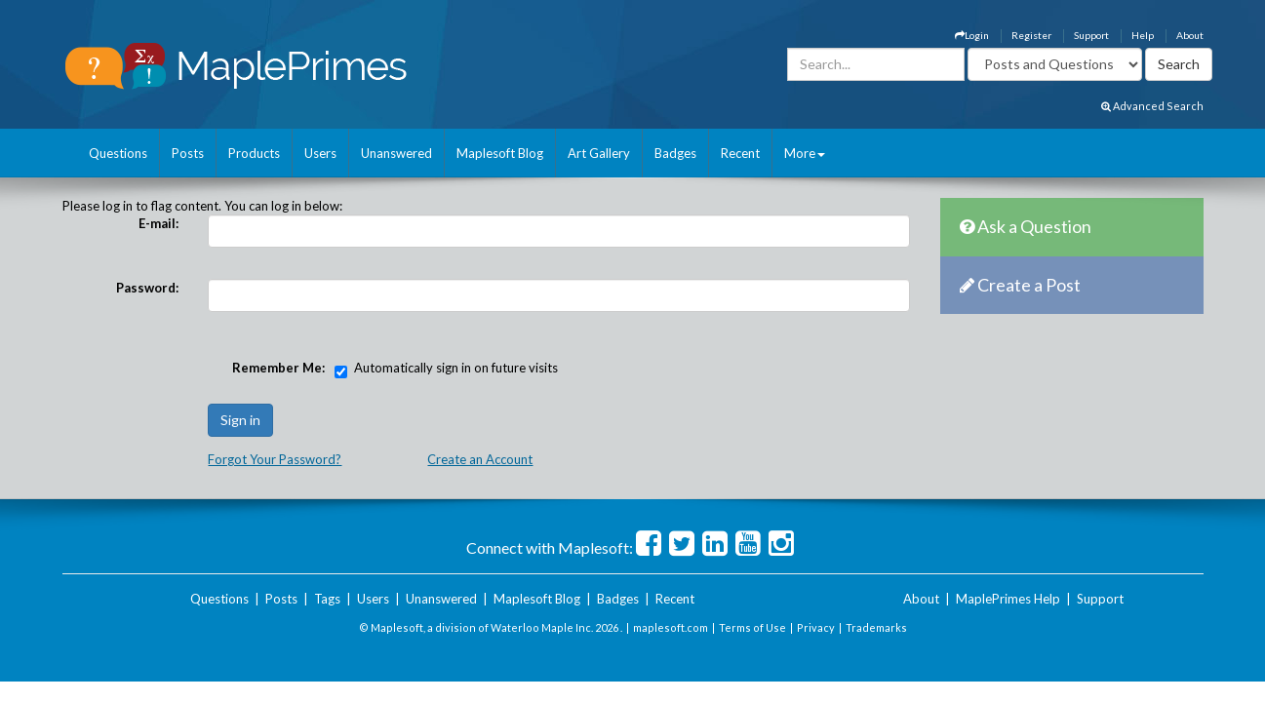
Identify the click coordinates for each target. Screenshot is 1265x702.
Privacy (816, 627)
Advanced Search (1152, 105)
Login (972, 35)
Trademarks (876, 627)
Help (1142, 35)
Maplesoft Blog (499, 153)
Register (1031, 35)
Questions (118, 153)
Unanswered (396, 153)
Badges (675, 153)
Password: (147, 287)
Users (320, 153)
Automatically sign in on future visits (456, 367)
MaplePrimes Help (1008, 598)
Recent (740, 153)
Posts (188, 153)
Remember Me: (278, 367)
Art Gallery (599, 153)
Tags (327, 598)
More (804, 153)
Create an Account (480, 459)
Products (254, 153)
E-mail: (158, 223)
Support (1091, 35)
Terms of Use (752, 627)
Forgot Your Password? (274, 459)
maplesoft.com (670, 627)
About (1190, 35)
